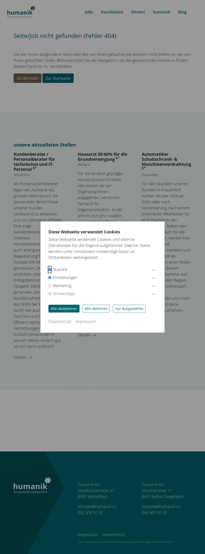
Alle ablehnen (96, 308)
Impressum (85, 321)
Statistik (57, 270)
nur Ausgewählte (129, 308)
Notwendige (61, 294)
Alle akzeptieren (64, 308)
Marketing (59, 286)
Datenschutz (59, 321)
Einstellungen (62, 278)
